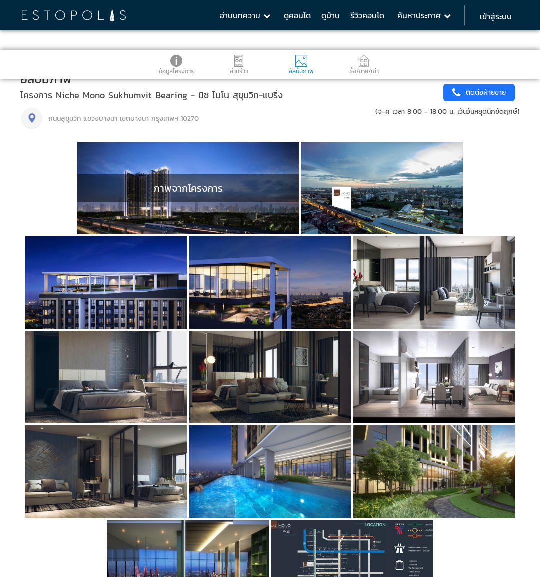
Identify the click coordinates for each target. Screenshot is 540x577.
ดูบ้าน (330, 15)
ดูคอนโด (297, 15)
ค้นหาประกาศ (424, 15)
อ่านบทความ (245, 15)
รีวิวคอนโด (367, 15)
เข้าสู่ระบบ (496, 16)
